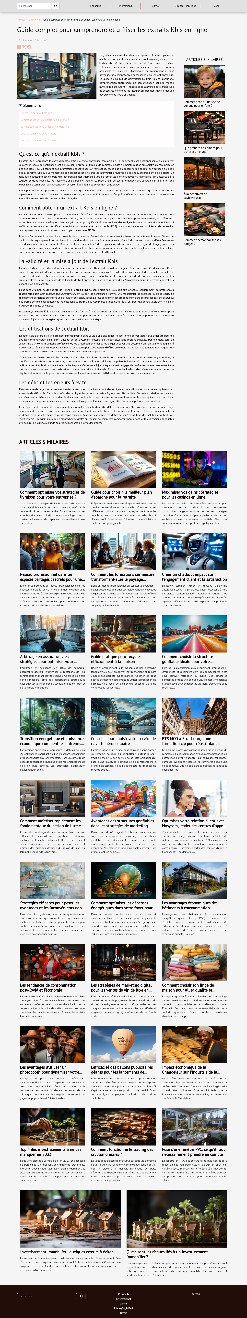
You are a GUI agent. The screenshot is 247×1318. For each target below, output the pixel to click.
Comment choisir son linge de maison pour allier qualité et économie (188, 990)
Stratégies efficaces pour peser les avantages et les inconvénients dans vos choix (51, 907)
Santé (155, 6)
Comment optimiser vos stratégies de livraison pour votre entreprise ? (52, 495)
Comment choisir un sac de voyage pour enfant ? (202, 104)
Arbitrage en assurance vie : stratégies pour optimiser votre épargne (47, 661)
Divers (215, 6)
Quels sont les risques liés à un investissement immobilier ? (167, 1254)
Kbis (70, 190)
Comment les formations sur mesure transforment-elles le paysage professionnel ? (122, 579)
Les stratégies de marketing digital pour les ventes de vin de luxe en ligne (121, 990)
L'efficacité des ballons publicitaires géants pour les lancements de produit (122, 1072)
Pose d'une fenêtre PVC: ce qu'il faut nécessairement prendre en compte (193, 1152)
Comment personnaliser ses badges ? (202, 242)
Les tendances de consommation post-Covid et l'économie (48, 988)
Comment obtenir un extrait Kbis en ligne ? (45, 120)
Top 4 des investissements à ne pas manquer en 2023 (50, 1152)
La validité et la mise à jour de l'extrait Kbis (45, 127)
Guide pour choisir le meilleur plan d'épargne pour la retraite (121, 495)
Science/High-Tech (185, 6)
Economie (95, 6)
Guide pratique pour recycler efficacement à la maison (116, 659)
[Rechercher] (34, 6)
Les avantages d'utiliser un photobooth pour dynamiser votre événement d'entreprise (49, 1072)
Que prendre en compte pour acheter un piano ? (203, 150)
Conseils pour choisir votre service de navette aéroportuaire (123, 741)
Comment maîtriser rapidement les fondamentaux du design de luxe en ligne (51, 825)
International (125, 6)
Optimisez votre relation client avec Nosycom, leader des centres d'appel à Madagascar (193, 825)
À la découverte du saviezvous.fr (196, 196)
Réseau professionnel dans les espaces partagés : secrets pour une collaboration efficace (51, 579)
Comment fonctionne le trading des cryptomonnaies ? (122, 1152)
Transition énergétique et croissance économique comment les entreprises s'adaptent (52, 743)
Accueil (21, 20)
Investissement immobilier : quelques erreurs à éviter (66, 1252)
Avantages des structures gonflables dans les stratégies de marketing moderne (122, 825)
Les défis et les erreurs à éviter (39, 140)
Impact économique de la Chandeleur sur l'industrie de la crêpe (189, 1072)
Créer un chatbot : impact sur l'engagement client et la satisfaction (194, 577)
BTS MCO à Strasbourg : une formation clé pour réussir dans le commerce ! (191, 743)
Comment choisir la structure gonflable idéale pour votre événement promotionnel (187, 661)
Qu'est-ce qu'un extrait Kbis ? (37, 113)
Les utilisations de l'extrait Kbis (38, 133)
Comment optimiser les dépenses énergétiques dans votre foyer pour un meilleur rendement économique (122, 907)
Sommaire (32, 105)
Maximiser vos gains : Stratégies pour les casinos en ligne (190, 495)
